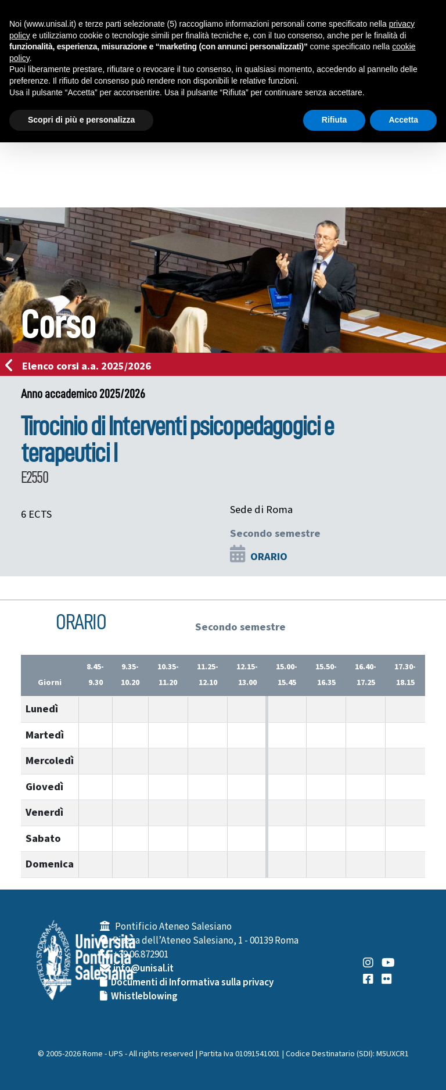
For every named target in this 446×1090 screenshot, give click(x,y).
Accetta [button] (403, 119)
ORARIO (268, 556)
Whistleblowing (144, 996)
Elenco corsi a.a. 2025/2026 (81, 366)
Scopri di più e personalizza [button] (81, 119)
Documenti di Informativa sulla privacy (192, 982)
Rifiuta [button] (334, 119)
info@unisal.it (143, 969)
